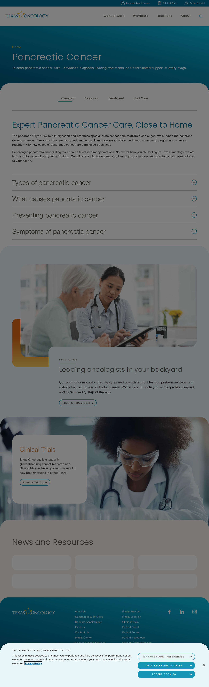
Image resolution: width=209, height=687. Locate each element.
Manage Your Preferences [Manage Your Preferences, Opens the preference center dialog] (164, 656)
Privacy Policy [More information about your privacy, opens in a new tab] (33, 663)
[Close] (203, 664)
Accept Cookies (164, 674)
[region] (104, 665)
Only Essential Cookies (164, 665)
